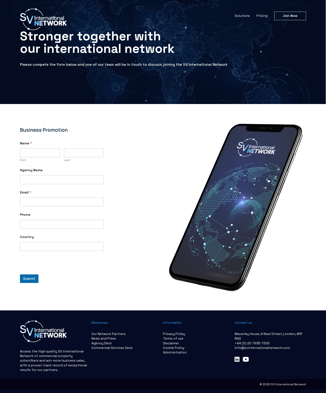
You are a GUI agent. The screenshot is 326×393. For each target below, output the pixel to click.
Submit (29, 278)
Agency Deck (101, 343)
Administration (175, 352)
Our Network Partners (108, 334)
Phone (25, 215)
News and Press (103, 338)
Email (25, 192)
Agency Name (31, 170)
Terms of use (173, 338)
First (23, 160)
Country (27, 237)
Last (67, 160)
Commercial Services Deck (112, 348)
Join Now (290, 16)
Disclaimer (171, 343)
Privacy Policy (174, 334)
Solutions (242, 16)
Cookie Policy (173, 348)
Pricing (262, 16)
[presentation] (51, 271)
